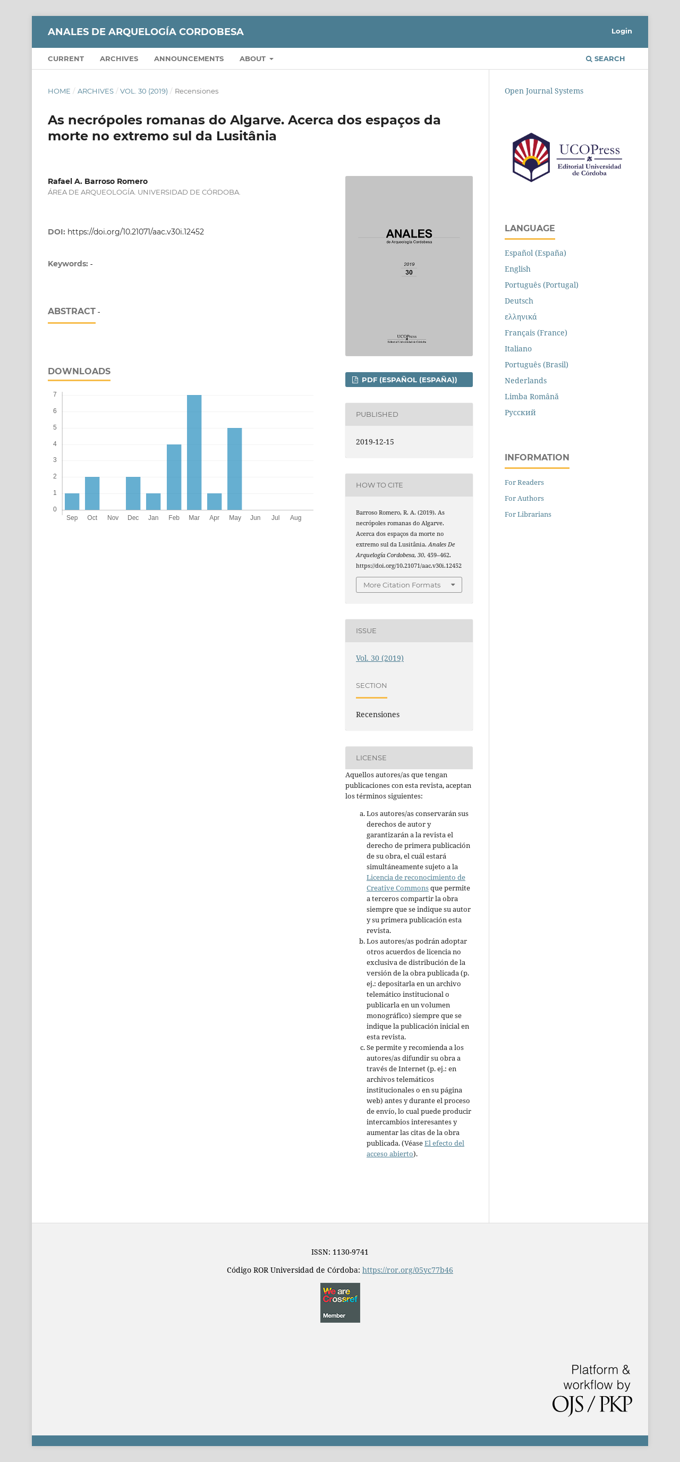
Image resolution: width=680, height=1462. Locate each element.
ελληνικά (521, 317)
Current (66, 58)
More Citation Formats (401, 585)
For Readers (524, 482)
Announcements (189, 58)
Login (621, 31)
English (518, 269)
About (254, 58)
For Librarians (528, 514)
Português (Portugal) (542, 285)
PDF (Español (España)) (408, 379)
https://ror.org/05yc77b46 (407, 1270)
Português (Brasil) (536, 364)
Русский (520, 412)
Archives (119, 58)
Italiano (518, 348)
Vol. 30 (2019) (144, 91)
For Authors (524, 498)
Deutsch (519, 301)
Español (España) (535, 253)
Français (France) (536, 332)
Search (605, 58)
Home (59, 91)
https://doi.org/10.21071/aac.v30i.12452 (135, 232)
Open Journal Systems (544, 91)
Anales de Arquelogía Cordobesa (146, 32)
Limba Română (532, 396)
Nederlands (526, 380)
